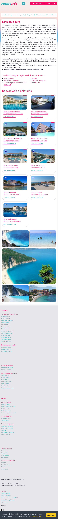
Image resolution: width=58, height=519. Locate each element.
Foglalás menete (5, 493)
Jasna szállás (5, 420)
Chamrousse (4, 469)
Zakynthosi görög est (38, 80)
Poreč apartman (6, 318)
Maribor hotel (5, 451)
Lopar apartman (5, 322)
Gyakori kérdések (6, 495)
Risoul (3, 467)
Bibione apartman (6, 349)
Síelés (3, 398)
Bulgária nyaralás (7, 365)
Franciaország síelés (8, 460)
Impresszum (4, 502)
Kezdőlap (5, 15)
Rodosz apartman (6, 377)
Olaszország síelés (7, 424)
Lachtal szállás (5, 404)
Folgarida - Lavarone (7, 426)
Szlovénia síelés (6, 448)
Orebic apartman (6, 316)
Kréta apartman (5, 379)
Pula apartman (5, 329)
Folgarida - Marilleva (7, 428)
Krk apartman (5, 324)
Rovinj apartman (6, 327)
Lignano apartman (6, 351)
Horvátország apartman (9, 314)
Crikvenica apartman (7, 331)
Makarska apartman (7, 333)
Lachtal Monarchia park (8, 406)
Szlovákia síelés (6, 416)
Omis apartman (5, 335)
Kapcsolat (3, 491)
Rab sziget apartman (7, 320)
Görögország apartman (9, 373)
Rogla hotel (4, 453)
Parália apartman (6, 381)
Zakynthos (30, 15)
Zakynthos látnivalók (42, 15)
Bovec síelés (4, 457)
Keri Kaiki (34, 78)
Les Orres (3, 462)
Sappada (3, 430)
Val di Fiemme (5, 434)
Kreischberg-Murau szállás (8, 413)
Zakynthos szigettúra (11, 80)
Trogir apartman (6, 339)
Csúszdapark (35, 83)
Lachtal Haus (5, 408)
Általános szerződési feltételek (9, 498)
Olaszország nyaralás (8, 345)
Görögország (21, 15)
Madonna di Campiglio (7, 432)
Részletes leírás (36, 516)
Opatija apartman (6, 341)
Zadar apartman (6, 337)
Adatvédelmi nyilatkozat (8, 500)
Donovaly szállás (6, 418)
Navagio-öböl (9, 78)
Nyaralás (12, 15)
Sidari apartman (6, 386)
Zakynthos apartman (7, 388)
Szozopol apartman (6, 369)
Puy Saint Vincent (6, 465)
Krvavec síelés (5, 455)
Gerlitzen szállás (6, 411)
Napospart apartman (7, 367)
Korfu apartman (5, 383)
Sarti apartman (5, 375)
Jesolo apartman (6, 347)
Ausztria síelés (6, 402)
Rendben (51, 515)
